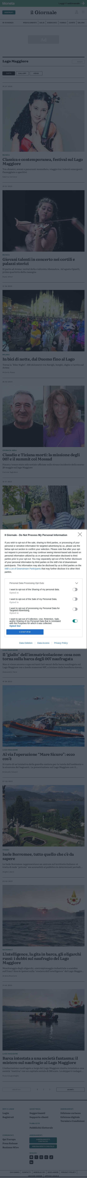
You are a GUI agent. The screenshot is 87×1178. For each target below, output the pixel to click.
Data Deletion (25, 643)
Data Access (43, 643)
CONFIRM (25, 632)
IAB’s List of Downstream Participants (23, 568)
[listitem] (43, 583)
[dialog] (43, 589)
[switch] (75, 589)
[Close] (81, 535)
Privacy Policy (61, 643)
